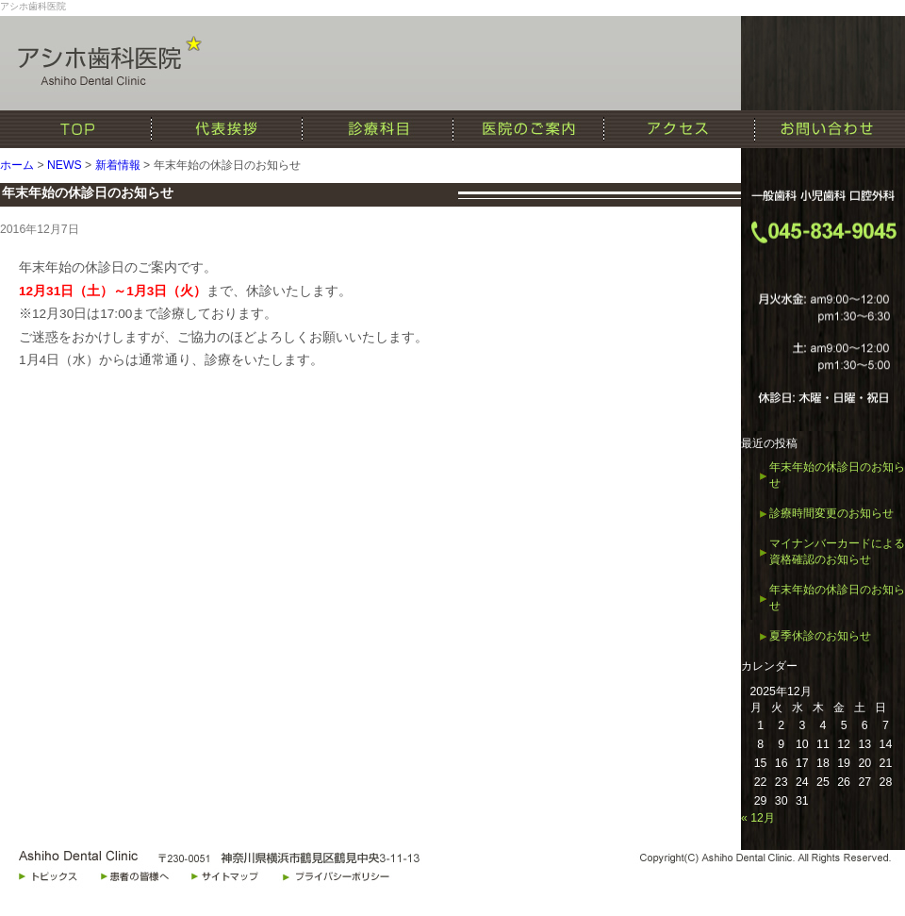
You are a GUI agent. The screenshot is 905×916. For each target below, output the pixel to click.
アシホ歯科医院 (33, 6)
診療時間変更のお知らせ (831, 513)
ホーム (17, 165)
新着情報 (117, 165)
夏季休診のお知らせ (820, 635)
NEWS (64, 165)
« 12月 (758, 817)
